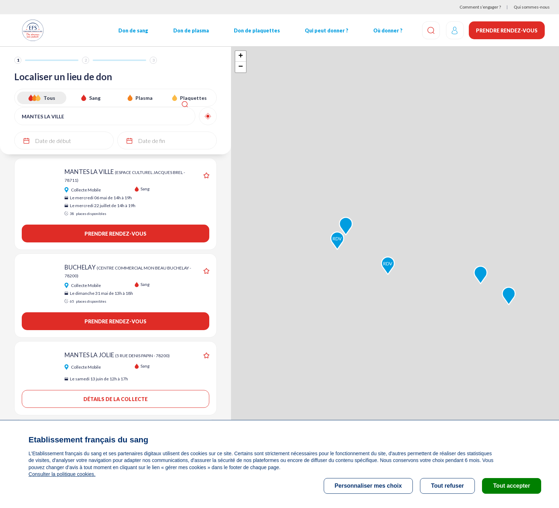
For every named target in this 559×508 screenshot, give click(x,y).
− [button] (240, 67)
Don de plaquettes (255, 30)
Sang (95, 98)
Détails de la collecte (115, 399)
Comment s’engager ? (480, 7)
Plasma (144, 98)
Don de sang (132, 30)
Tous (49, 98)
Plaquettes (193, 98)
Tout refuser (447, 486)
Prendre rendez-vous (507, 30)
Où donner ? (385, 30)
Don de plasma (189, 30)
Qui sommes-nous (532, 7)
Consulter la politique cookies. (62, 474)
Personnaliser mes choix (368, 486)
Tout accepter (511, 486)
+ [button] (240, 56)
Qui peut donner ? (324, 30)
